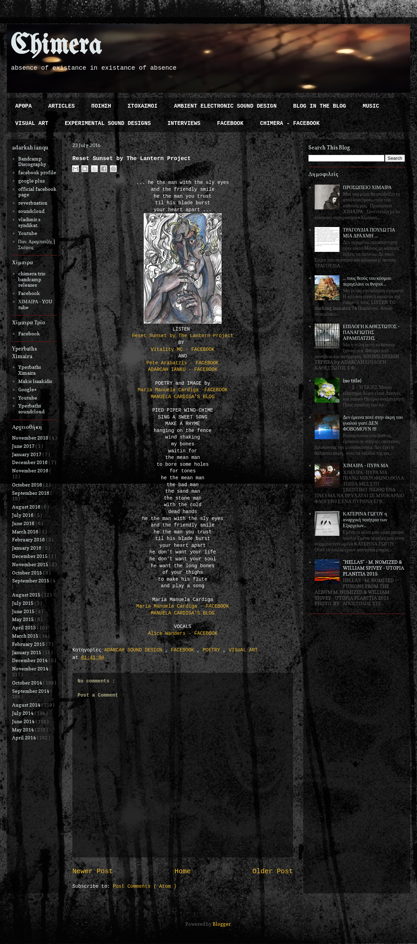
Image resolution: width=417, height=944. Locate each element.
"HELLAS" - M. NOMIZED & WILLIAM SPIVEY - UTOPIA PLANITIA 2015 (373, 568)
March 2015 (25, 636)
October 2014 (27, 683)
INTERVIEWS (184, 123)
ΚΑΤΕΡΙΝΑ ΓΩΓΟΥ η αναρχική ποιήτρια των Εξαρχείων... (365, 519)
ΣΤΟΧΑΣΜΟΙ (142, 106)
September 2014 (31, 691)
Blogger (222, 924)
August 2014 (26, 705)
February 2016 (29, 539)
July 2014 (23, 713)
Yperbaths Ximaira (29, 370)
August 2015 (26, 595)
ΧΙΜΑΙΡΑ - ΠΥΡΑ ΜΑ (365, 465)
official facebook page (37, 192)
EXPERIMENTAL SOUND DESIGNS (108, 123)
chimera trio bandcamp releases (31, 279)
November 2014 (30, 668)
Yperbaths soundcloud (31, 408)
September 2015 (31, 580)
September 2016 (31, 493)
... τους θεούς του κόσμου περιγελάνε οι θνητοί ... (367, 281)
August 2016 (26, 507)
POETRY (213, 650)
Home (182, 871)
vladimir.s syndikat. (29, 222)
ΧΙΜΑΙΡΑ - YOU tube (35, 304)
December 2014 (30, 660)
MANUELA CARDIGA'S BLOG (183, 397)
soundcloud (31, 211)
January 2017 (27, 454)
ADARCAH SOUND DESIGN (134, 650)
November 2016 (30, 470)
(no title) (352, 380)
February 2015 (29, 644)
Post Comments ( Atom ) (145, 886)
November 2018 (30, 438)
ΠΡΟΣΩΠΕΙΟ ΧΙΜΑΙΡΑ (367, 187)
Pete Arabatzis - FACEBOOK (182, 363)
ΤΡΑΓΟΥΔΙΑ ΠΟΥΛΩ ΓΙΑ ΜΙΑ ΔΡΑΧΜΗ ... (369, 232)
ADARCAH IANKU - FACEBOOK (182, 369)
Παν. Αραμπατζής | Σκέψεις (36, 244)
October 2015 (27, 573)
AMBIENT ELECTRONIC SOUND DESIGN (225, 106)
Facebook (29, 293)
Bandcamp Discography (32, 161)
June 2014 (23, 721)
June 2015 (23, 611)
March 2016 (25, 531)
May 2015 (23, 619)
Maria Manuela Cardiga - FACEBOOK (182, 606)
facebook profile (37, 172)
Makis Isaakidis (35, 381)
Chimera (56, 46)
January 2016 (27, 548)
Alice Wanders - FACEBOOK (182, 633)
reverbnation (32, 203)
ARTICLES (61, 106)
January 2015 (27, 652)
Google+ (27, 389)
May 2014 (23, 729)
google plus (31, 181)
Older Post (272, 871)
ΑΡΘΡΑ (23, 106)
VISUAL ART (31, 123)
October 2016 (27, 485)
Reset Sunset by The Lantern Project (182, 335)
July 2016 (23, 515)
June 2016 (23, 523)
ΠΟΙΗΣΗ (101, 106)
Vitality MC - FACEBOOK (183, 349)
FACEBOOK (230, 123)
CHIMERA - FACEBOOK (289, 123)
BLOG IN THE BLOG (319, 106)
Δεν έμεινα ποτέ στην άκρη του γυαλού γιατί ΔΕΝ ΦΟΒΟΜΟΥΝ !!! (373, 423)
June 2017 (23, 446)
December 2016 (30, 462)
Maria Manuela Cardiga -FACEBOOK (182, 390)
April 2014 (24, 737)
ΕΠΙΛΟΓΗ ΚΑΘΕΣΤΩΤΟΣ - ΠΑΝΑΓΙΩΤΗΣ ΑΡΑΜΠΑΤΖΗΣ (371, 332)
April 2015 (24, 627)
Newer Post (92, 871)
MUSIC (371, 106)
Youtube (27, 233)
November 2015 (30, 564)
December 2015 (30, 556)
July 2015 (23, 603)
